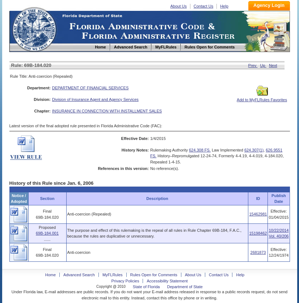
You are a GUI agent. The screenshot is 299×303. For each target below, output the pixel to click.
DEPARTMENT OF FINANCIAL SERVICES (90, 88)
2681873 (258, 252)
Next (273, 65)
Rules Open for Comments (153, 275)
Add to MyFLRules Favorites (262, 97)
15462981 (258, 214)
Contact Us (203, 6)
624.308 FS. (200, 150)
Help (224, 6)
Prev (253, 65)
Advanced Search (79, 275)
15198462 (258, 233)
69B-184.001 (47, 233)
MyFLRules (112, 275)
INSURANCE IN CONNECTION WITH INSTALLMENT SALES (107, 111)
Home (34, 28)
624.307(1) (254, 150)
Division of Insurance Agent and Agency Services (95, 99)
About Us (178, 6)
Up (263, 65)
